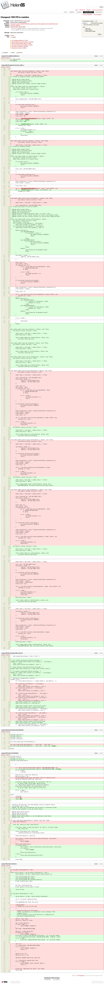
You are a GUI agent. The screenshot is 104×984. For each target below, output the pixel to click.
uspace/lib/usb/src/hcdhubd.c (10, 753)
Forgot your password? (97, 10)
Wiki (65, 12)
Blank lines (88, 28)
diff (16, 27)
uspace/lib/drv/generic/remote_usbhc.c (12, 65)
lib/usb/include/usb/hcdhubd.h (20, 45)
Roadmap (79, 12)
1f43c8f (20, 27)
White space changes (90, 31)
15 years (25, 21)
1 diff (26, 40)
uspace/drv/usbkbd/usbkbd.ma (10, 56)
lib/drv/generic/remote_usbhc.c (20, 42)
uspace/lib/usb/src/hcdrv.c (9, 864)
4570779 (12, 25)
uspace (12, 35)
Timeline (71, 12)
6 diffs (25, 46)
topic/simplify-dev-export (51, 24)
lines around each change (95, 23)
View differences (86, 21)
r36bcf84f (3, 57)
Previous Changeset (87, 14)
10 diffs (31, 42)
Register (88, 10)
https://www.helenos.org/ (97, 982)
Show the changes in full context (91, 24)
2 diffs (30, 45)
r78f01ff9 (8, 57)
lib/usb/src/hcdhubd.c (18, 46)
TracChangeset (80, 975)
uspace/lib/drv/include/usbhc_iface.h (12, 653)
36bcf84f (12, 27)
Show (85, 23)
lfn (11, 24)
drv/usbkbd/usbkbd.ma (18, 40)
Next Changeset (97, 14)
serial (17, 24)
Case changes (89, 30)
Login (76, 10)
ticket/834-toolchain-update (27, 24)
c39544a (17, 25)
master (14, 24)
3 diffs (24, 48)
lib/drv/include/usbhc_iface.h (19, 43)
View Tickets (98, 12)
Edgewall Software (16, 982)
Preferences (82, 10)
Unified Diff (47, 979)
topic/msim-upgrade (39, 24)
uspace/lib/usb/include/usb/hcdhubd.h (12, 730)
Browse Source (88, 12)
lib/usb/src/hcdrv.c (17, 48)
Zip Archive (56, 979)
